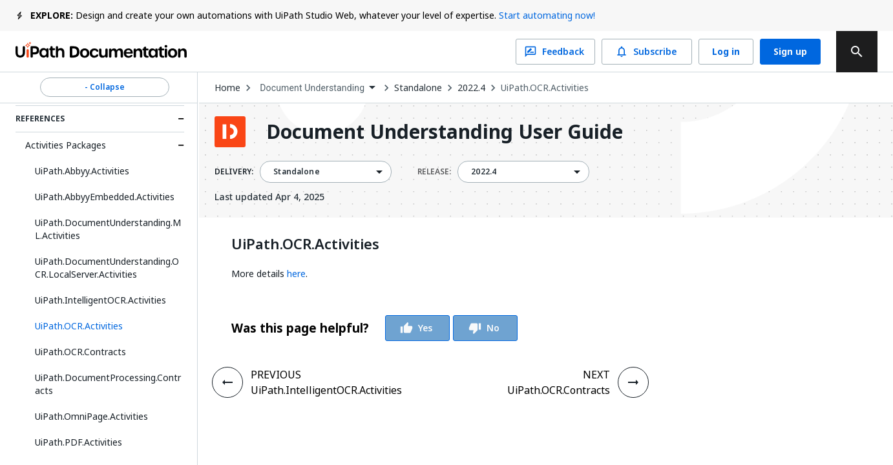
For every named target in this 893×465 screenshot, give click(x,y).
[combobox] (317, 88)
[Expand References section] (181, 119)
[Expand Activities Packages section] (181, 145)
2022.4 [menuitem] (483, 172)
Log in (726, 51)
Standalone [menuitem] (296, 172)
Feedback (555, 51)
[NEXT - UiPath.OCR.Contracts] (633, 382)
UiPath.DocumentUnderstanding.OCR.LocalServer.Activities (107, 267)
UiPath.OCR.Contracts (80, 351)
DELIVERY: (234, 172)
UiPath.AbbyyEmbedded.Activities (104, 196)
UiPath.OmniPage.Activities (91, 416)
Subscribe (646, 51)
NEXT (596, 374)
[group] (374, 328)
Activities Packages (65, 145)
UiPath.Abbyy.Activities (82, 171)
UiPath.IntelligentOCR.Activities (100, 300)
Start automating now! (547, 15)
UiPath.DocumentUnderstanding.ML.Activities (108, 229)
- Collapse (105, 87)
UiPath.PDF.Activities (78, 442)
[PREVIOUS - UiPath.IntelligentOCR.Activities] (227, 382)
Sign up (790, 51)
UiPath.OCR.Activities (545, 87)
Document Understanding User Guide (444, 131)
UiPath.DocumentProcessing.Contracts (108, 384)
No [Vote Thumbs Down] (485, 328)
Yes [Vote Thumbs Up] (417, 328)
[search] (856, 51)
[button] (104, 326)
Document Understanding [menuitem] (312, 88)
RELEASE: (434, 172)
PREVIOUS (276, 374)
